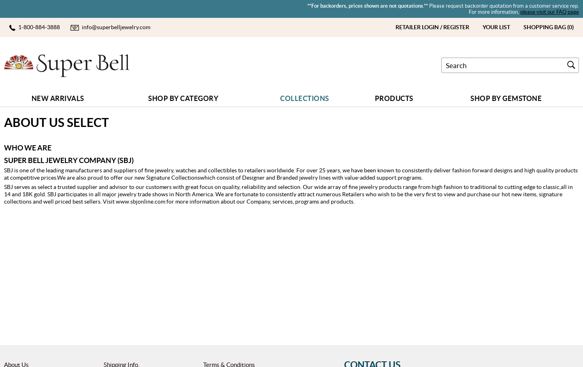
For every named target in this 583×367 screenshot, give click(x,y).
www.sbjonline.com (140, 201)
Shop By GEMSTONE (506, 98)
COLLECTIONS (304, 98)
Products (394, 98)
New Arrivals (58, 98)
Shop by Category (183, 98)
